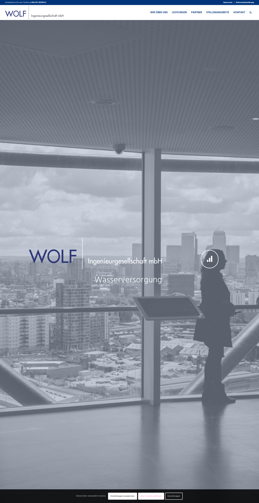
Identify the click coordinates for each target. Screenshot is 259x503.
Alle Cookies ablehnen (151, 496)
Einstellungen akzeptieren (123, 496)
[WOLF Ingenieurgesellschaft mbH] (34, 12)
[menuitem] (228, 2)
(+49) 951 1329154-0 (38, 2)
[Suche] (250, 12)
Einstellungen (174, 496)
